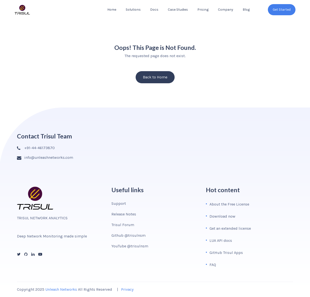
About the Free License (229, 204)
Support (118, 203)
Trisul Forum (122, 224)
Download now (222, 216)
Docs (154, 10)
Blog (246, 10)
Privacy (127, 289)
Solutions (133, 10)
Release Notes (123, 214)
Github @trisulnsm (128, 235)
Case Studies (178, 10)
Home (111, 10)
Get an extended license (230, 228)
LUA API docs (220, 240)
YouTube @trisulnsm (129, 246)
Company (225, 10)
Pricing (203, 10)
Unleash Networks (61, 289)
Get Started (282, 10)
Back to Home (155, 77)
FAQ (212, 264)
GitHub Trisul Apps (226, 252)
